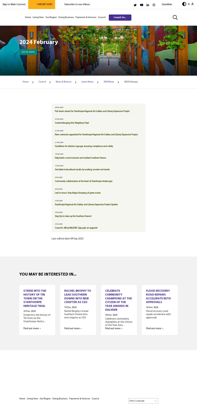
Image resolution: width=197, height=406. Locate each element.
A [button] (189, 4)
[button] (184, 4)
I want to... (120, 17)
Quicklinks (167, 4)
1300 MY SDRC (45, 4)
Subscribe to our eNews (77, 4)
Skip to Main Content (14, 4)
